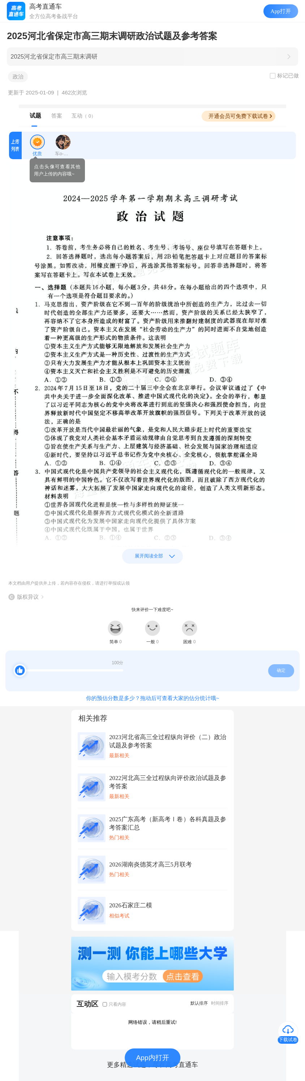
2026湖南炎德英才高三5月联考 (150, 864)
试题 (35, 116)
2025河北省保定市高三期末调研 (54, 56)
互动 (84, 116)
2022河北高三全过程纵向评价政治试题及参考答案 (167, 782)
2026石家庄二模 (130, 905)
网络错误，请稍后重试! (152, 1022)
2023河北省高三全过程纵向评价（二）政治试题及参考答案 (167, 741)
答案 (56, 116)
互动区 (87, 1004)
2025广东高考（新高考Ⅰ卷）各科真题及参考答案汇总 (167, 823)
